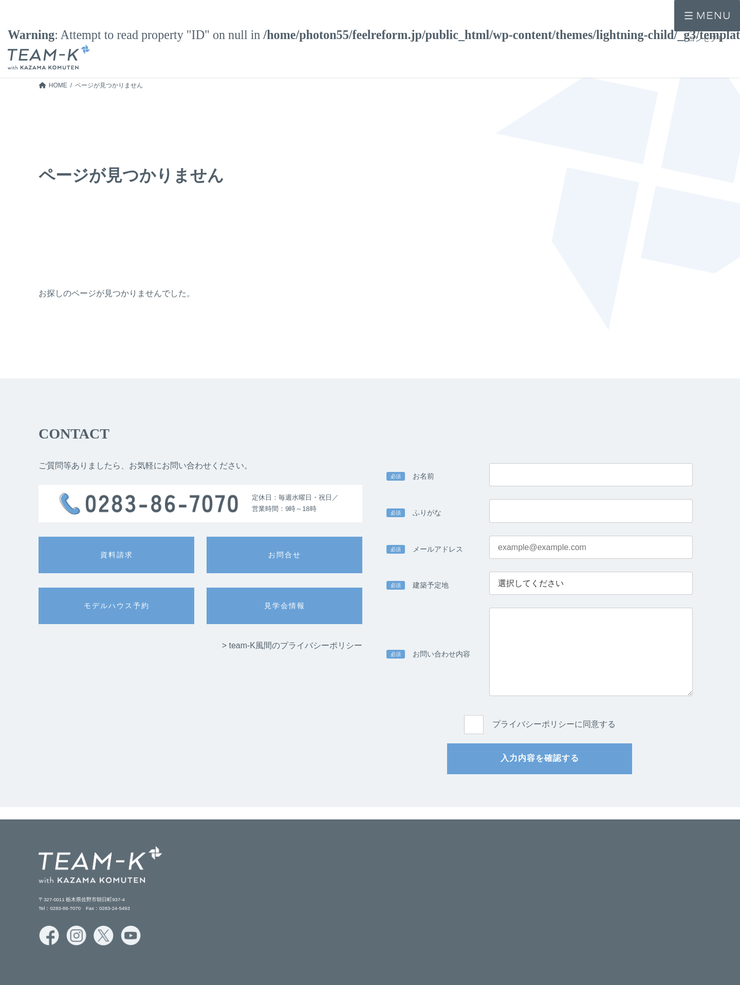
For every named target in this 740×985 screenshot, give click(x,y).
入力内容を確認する (540, 758)
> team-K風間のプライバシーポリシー (292, 645)
